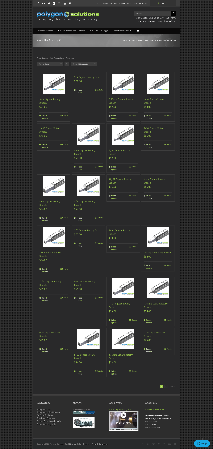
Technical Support (122, 30)
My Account (144, 3)
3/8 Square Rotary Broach (88, 230)
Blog (129, 3)
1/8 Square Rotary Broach (158, 252)
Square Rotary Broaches (153, 40)
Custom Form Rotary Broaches (49, 421)
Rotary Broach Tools (135, 40)
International (119, 3)
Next (172, 386)
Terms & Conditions (100, 444)
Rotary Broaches (45, 30)
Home (98, 3)
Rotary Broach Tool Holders (71, 30)
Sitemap (72, 444)
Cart (163, 3)
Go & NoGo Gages (45, 415)
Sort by (44, 64)
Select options (45, 116)
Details (65, 115)
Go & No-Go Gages (99, 30)
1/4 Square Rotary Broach (88, 77)
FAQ (135, 3)
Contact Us (107, 3)
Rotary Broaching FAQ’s (46, 424)
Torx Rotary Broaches (46, 418)
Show (80, 64)
